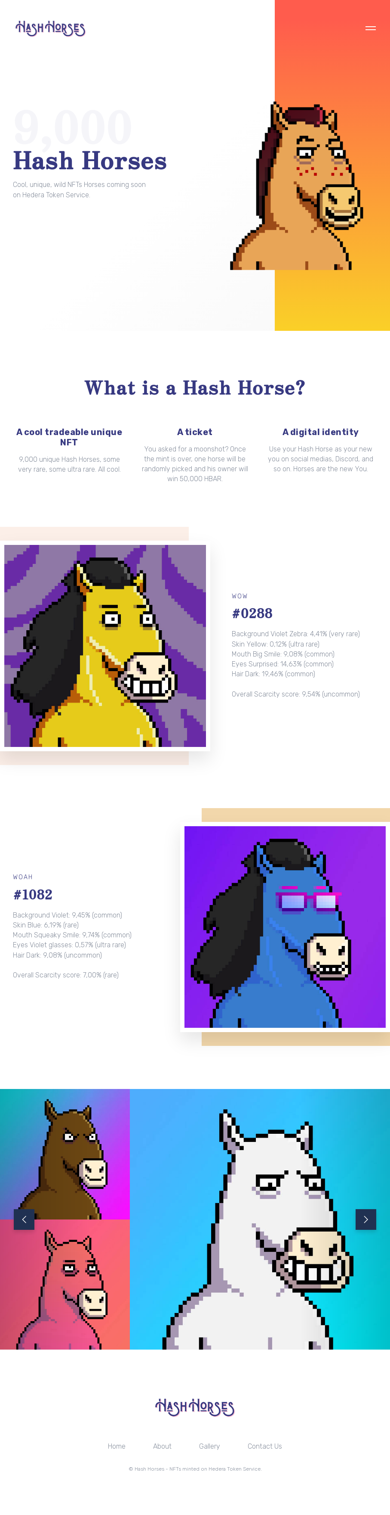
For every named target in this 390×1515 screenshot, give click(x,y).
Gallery (209, 1446)
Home (117, 1446)
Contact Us (265, 1446)
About (162, 1446)
